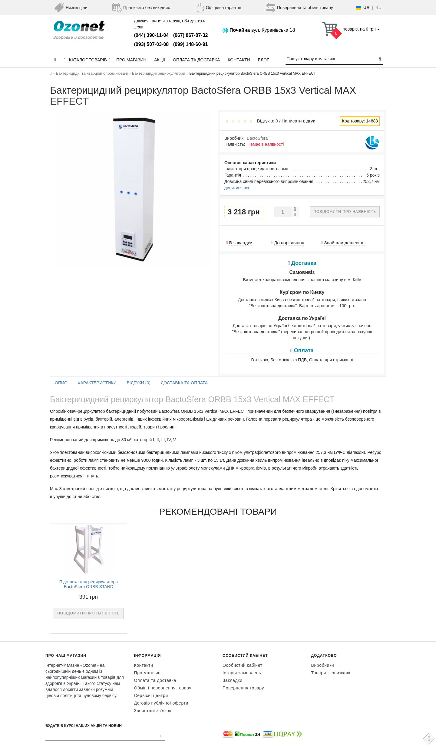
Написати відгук (298, 120)
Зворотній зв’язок (152, 710)
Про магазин (131, 59)
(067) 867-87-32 (190, 35)
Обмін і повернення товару (162, 687)
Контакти (239, 59)
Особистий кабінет (243, 665)
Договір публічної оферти (161, 703)
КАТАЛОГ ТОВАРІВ (87, 59)
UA (366, 7)
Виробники (322, 665)
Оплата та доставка (196, 59)
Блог (263, 59)
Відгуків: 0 (266, 120)
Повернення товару (243, 687)
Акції (159, 59)
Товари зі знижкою (330, 672)
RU (378, 7)
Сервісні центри (151, 695)
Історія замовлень (242, 672)
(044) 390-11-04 (151, 35)
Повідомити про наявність (344, 212)
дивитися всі (236, 187)
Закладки (232, 680)
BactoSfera (257, 138)
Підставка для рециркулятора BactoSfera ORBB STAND (88, 584)
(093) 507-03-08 (151, 44)
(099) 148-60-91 (190, 44)
